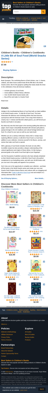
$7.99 (3, 65)
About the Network (7, 351)
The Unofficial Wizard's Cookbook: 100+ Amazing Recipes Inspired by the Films (36, 297)
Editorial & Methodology (8, 332)
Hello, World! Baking (12, 205)
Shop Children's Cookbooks (9, 189)
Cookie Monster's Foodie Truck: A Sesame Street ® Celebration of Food (36, 251)
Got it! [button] (42, 389)
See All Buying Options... (9, 178)
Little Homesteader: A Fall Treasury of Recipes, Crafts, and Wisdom (36, 205)
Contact (3, 356)
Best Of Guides (30, 334)
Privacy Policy (5, 337)
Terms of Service (6, 340)
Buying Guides (29, 337)
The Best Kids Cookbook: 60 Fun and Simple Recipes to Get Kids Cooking (12, 228)
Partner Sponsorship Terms (9, 353)
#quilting (32, 310)
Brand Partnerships (7, 348)
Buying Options (10, 70)
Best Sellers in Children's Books (27, 3)
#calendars (26, 312)
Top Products (5, 368)
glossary (34, 20)
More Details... (39, 178)
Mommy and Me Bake (12, 250)
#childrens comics (11, 310)
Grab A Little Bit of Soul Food (21, 172)
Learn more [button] (23, 390)
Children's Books (10, 52)
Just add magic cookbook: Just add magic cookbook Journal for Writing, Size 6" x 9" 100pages (12, 297)
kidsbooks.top (9, 371)
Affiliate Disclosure (7, 334)
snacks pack (26, 20)
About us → (5, 324)
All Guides (28, 332)
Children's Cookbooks (33, 52)
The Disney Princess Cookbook (36, 228)
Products (28, 340)
